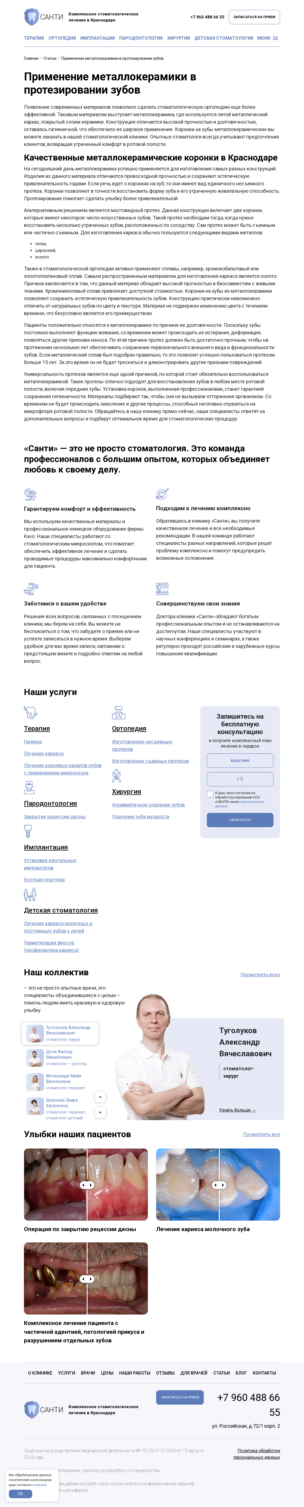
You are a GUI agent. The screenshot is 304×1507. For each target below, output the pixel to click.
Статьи (50, 58)
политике (39, 1485)
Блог (241, 1373)
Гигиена (33, 742)
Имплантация (97, 38)
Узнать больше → (237, 1110)
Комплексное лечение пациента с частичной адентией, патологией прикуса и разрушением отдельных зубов (84, 1332)
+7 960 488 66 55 (207, 17)
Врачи (88, 1373)
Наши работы (134, 1373)
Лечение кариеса (44, 753)
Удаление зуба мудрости (140, 816)
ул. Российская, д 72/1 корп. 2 (246, 1426)
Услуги (66, 1373)
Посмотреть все (261, 1134)
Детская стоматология (223, 38)
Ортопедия (62, 38)
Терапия (34, 38)
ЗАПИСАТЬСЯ (240, 820)
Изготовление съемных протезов (150, 761)
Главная (31, 58)
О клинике (40, 1373)
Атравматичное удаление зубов (148, 805)
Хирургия (178, 38)
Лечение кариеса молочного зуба (203, 1229)
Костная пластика (44, 880)
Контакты (264, 1373)
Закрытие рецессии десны (55, 816)
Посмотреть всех (260, 974)
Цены (107, 1373)
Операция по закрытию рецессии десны (80, 1229)
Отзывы (165, 1373)
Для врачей (193, 1373)
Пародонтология (141, 38)
